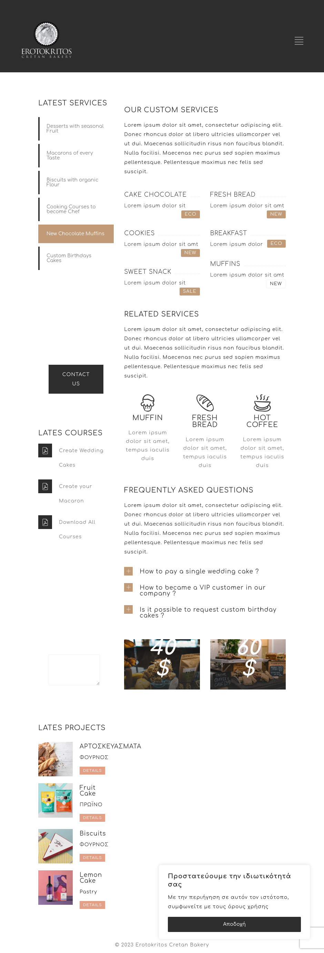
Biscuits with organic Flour (72, 182)
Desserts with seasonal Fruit (75, 129)
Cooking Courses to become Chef (71, 209)
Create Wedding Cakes (81, 458)
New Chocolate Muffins (75, 233)
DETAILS (92, 770)
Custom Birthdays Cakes (69, 258)
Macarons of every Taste (70, 155)
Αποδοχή (234, 924)
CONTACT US (76, 379)
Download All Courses (77, 529)
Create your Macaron (75, 494)
